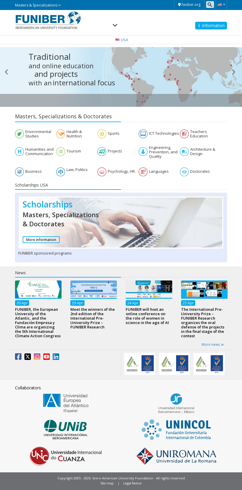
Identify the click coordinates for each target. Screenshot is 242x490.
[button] (221, 4)
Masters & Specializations (38, 5)
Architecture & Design (202, 151)
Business (33, 171)
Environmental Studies (38, 133)
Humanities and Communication (39, 151)
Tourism (74, 151)
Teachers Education (199, 133)
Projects (115, 151)
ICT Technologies (164, 133)
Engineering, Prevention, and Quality (163, 152)
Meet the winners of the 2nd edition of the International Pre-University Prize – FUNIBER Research (92, 318)
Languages (159, 171)
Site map (107, 483)
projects (64, 74)
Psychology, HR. (122, 171)
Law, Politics (77, 169)
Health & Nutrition (74, 133)
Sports (114, 133)
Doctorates (200, 171)
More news (213, 344)
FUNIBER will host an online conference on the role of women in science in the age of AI (147, 316)
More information (41, 239)
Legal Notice (132, 483)
